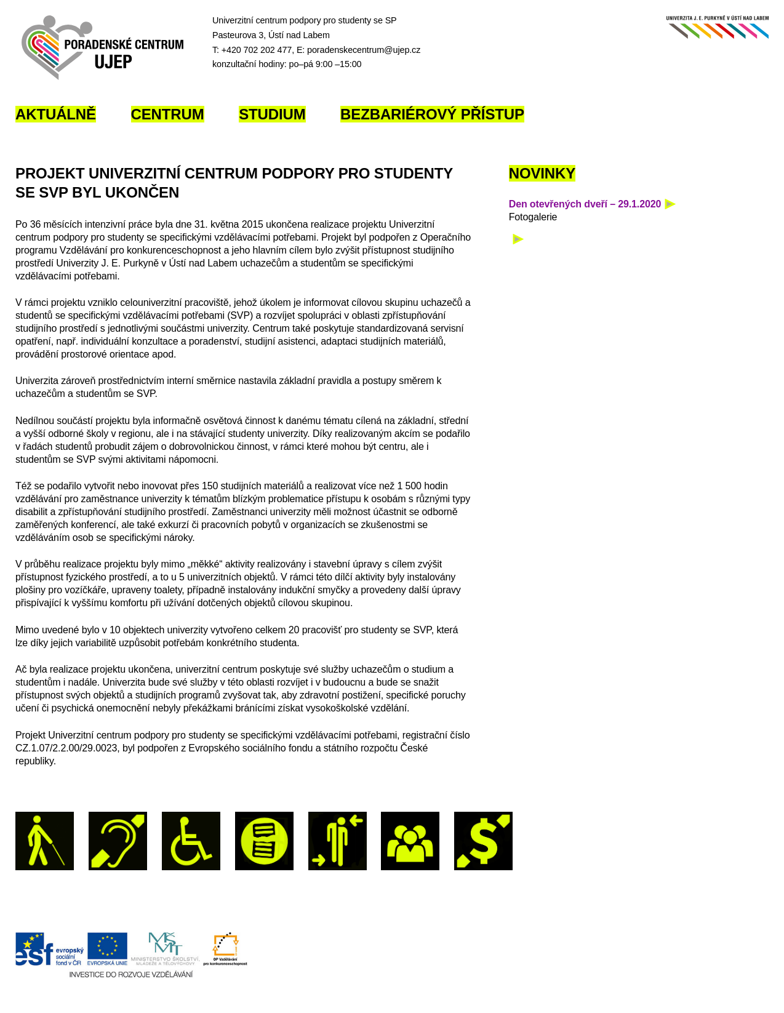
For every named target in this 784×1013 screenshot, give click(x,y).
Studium (272, 114)
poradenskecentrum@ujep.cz (363, 50)
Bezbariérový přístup (432, 114)
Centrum (167, 114)
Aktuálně (55, 114)
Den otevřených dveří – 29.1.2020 (585, 204)
